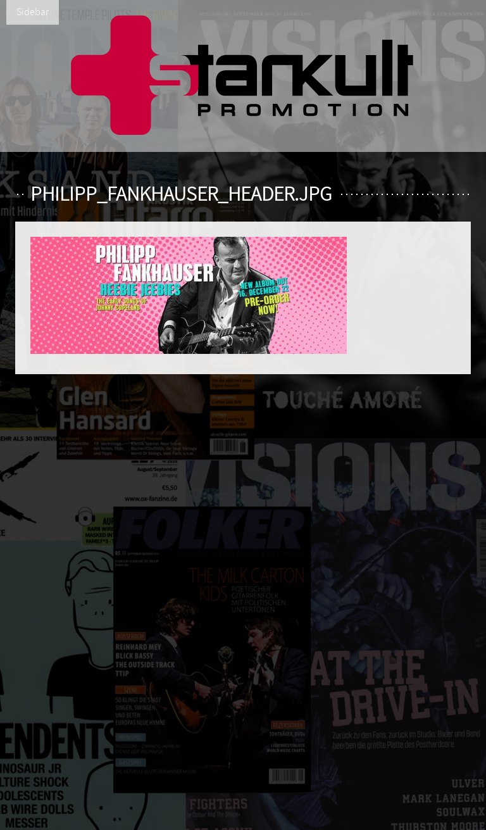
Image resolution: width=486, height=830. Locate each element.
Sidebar (32, 12)
